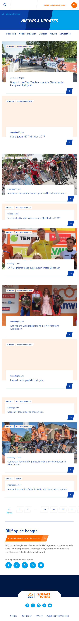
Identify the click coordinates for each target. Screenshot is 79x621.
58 (63, 509)
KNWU (18, 489)
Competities (65, 33)
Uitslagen (43, 33)
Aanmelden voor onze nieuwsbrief (27, 538)
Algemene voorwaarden (58, 616)
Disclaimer (26, 616)
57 (54, 509)
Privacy (39, 616)
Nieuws (53, 33)
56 (44, 509)
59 (72, 509)
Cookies (13, 616)
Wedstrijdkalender (27, 33)
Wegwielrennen (11, 14)
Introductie (11, 33)
